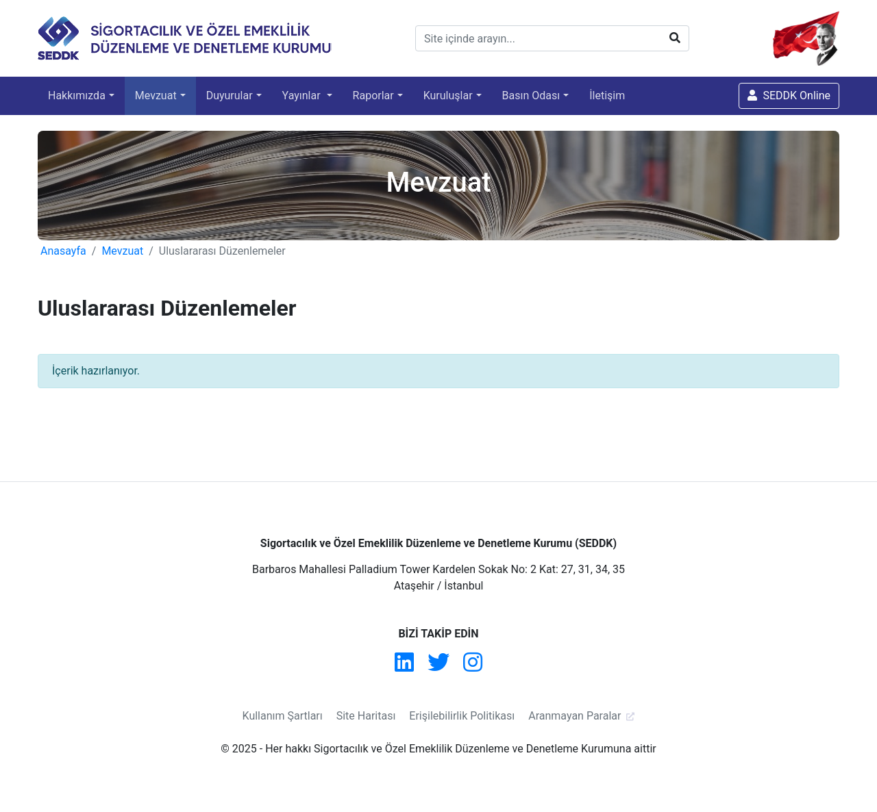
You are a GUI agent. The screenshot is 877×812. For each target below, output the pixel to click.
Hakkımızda (77, 95)
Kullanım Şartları (283, 715)
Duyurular (229, 95)
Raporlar (373, 95)
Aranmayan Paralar (574, 715)
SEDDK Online (789, 95)
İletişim (607, 95)
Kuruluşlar (448, 95)
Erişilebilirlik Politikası (462, 715)
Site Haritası (366, 715)
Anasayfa (63, 250)
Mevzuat (156, 95)
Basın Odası (531, 95)
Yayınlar (302, 95)
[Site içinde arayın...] (552, 38)
